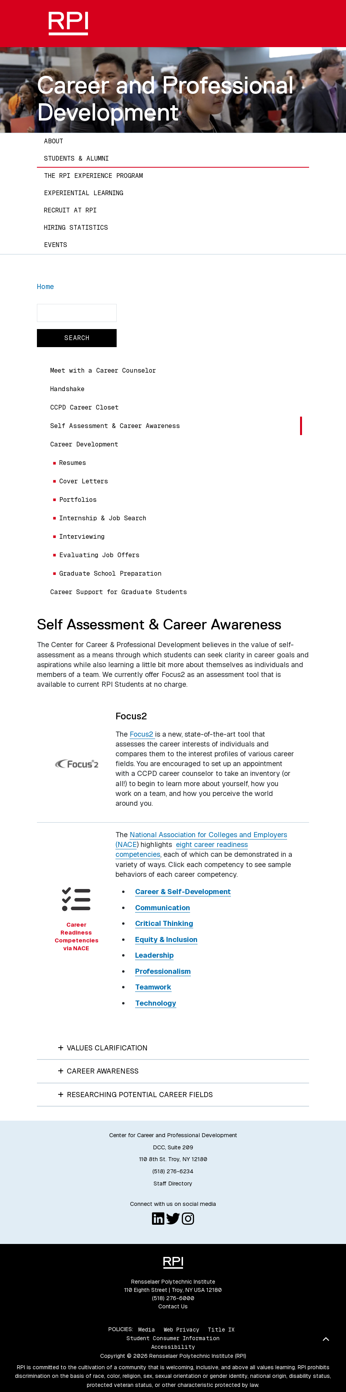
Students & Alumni (76, 158)
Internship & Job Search (102, 518)
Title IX (221, 1329)
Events (55, 245)
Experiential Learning (83, 193)
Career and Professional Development (165, 98)
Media (146, 1329)
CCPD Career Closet (84, 407)
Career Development (84, 444)
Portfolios (78, 500)
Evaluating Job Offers (99, 555)
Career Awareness (98, 1071)
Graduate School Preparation (110, 573)
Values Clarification (103, 1047)
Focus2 (142, 734)
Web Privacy (181, 1329)
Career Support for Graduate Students (118, 592)
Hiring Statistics (76, 227)
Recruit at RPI (70, 210)
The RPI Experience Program (93, 176)
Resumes (72, 463)
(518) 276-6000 (173, 1298)
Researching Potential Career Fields (135, 1094)
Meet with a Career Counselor (103, 370)
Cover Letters (83, 481)
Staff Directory (173, 1183)
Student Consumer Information (173, 1338)
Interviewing (81, 536)
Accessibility (173, 1346)
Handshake (67, 389)
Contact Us (173, 1306)
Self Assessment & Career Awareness (115, 426)
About (53, 141)
